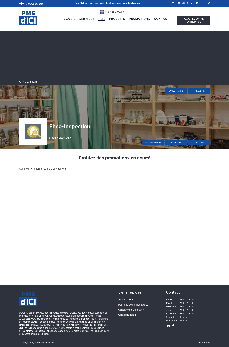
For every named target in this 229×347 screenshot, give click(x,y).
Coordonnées (153, 142)
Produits (199, 142)
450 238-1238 (28, 81)
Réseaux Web (203, 342)
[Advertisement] (114, 56)
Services (176, 142)
